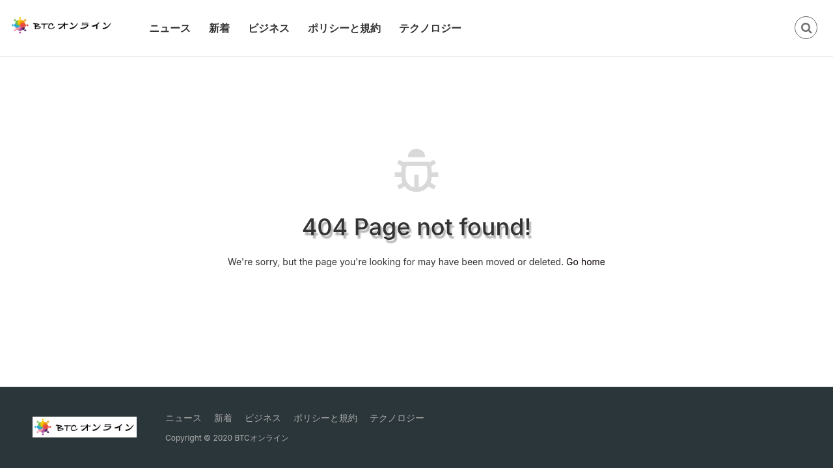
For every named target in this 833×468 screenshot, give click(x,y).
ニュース (170, 27)
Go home (585, 261)
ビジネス (269, 27)
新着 (219, 27)
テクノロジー (430, 27)
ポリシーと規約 (344, 27)
